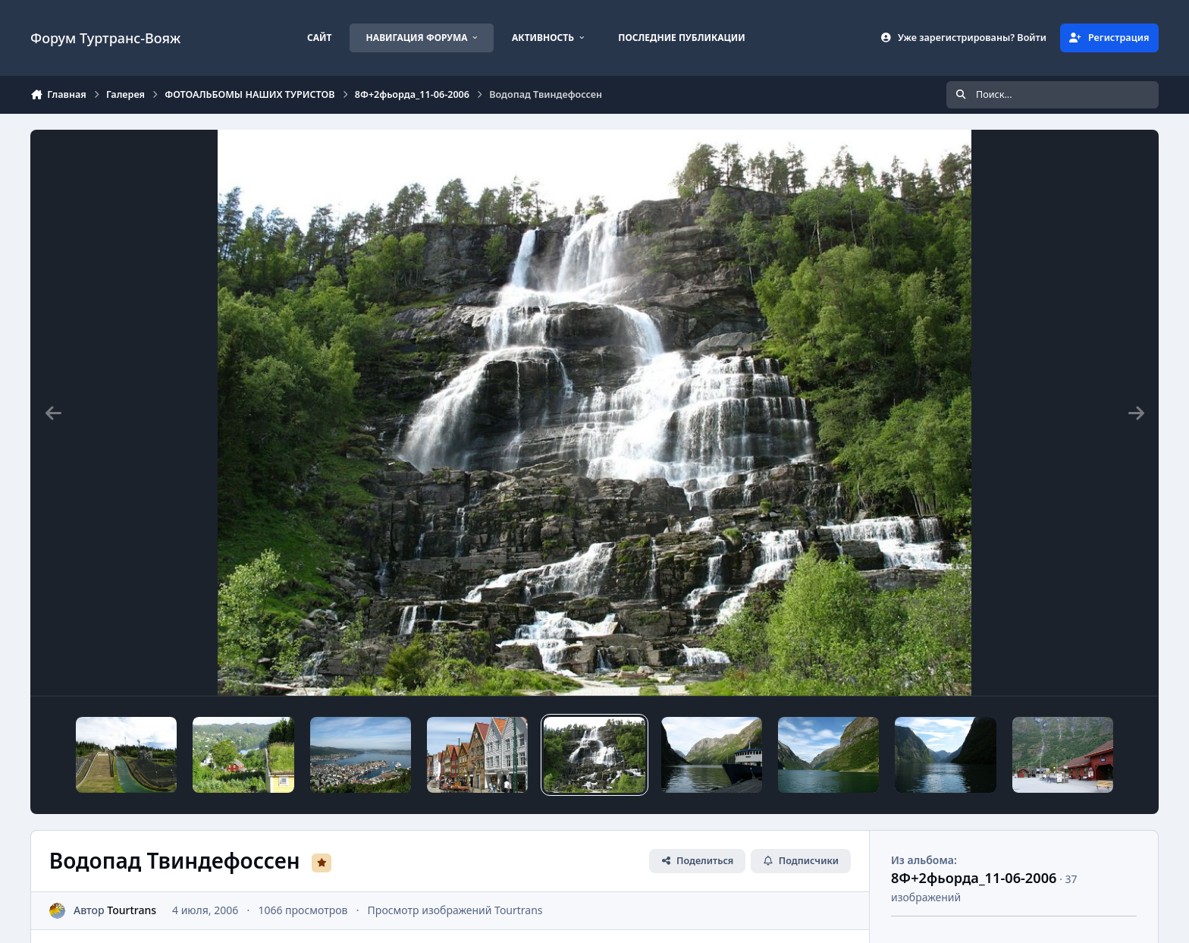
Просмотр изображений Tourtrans (455, 910)
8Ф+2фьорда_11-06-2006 (974, 878)
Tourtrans (131, 910)
